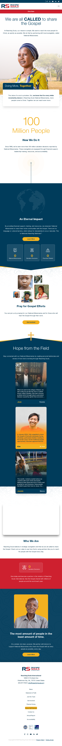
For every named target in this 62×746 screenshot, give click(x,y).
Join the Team (31, 696)
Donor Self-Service (31, 708)
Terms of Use (50, 740)
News (31, 689)
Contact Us (31, 712)
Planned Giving (31, 704)
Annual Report (31, 715)
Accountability (31, 719)
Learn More (31, 239)
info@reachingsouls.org (36, 683)
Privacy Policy (40, 740)
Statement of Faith (31, 693)
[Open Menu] (59, 6)
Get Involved (31, 322)
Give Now (31, 11)
